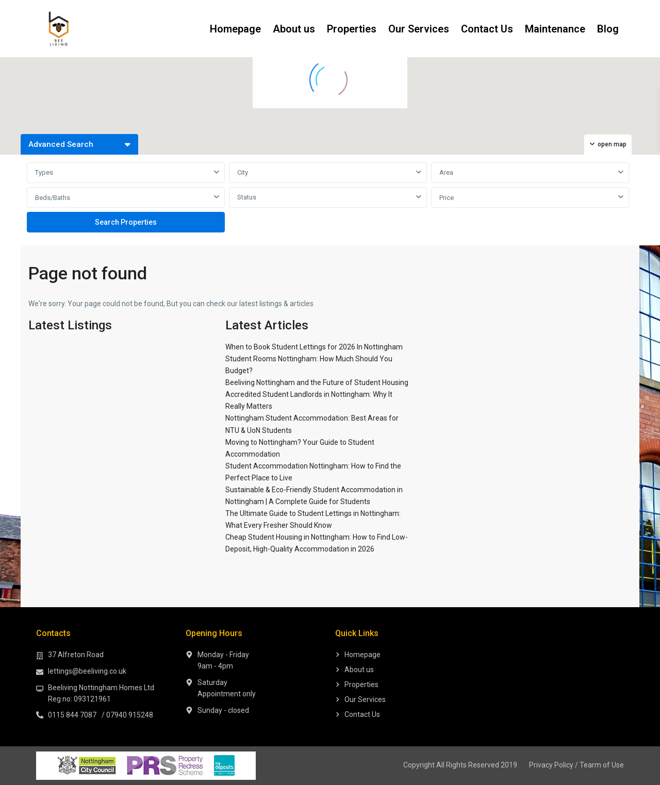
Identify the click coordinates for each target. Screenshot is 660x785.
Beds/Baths (52, 198)
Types (44, 172)
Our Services (418, 29)
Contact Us (487, 29)
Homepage (235, 29)
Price (446, 198)
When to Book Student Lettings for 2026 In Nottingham (314, 347)
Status (246, 197)
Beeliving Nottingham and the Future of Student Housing (316, 382)
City (242, 172)
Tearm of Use (602, 765)
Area (446, 172)
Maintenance (555, 29)
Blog (608, 29)
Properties (351, 29)
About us (294, 29)
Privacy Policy (551, 765)
